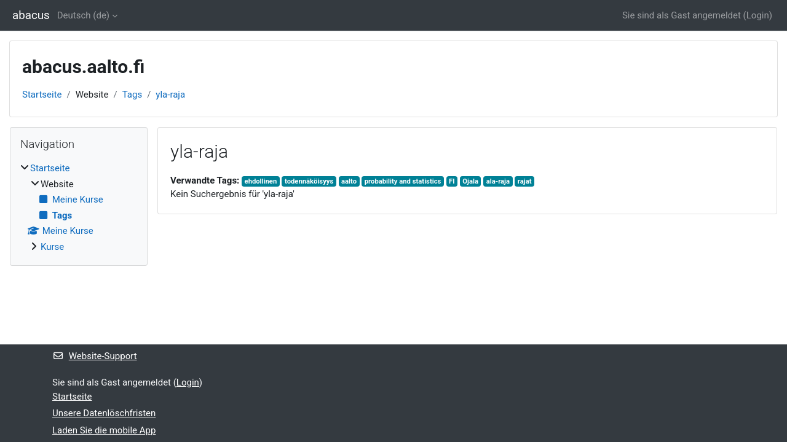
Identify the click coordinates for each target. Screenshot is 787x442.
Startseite (42, 94)
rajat (525, 181)
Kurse (52, 246)
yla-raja (170, 94)
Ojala (470, 181)
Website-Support (94, 356)
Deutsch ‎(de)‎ (83, 15)
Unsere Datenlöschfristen (104, 413)
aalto (349, 181)
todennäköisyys (309, 181)
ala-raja (498, 181)
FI (451, 181)
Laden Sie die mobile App (104, 430)
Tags (132, 94)
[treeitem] (78, 207)
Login (757, 15)
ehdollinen (261, 181)
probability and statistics (403, 181)
